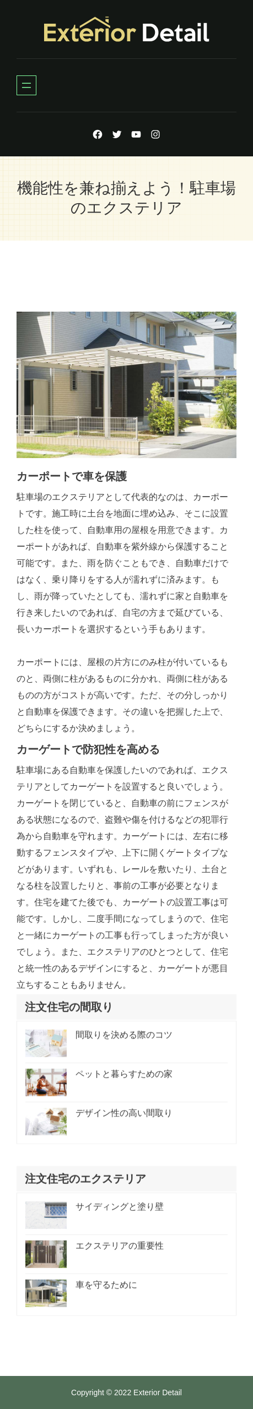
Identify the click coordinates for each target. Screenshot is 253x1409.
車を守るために (106, 1289)
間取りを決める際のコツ (124, 1039)
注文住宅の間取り (69, 1012)
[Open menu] (26, 85)
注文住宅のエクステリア (85, 1184)
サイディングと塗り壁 (120, 1211)
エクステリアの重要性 (120, 1250)
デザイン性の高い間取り (124, 1118)
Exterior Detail (157, 1392)
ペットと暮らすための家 (124, 1079)
